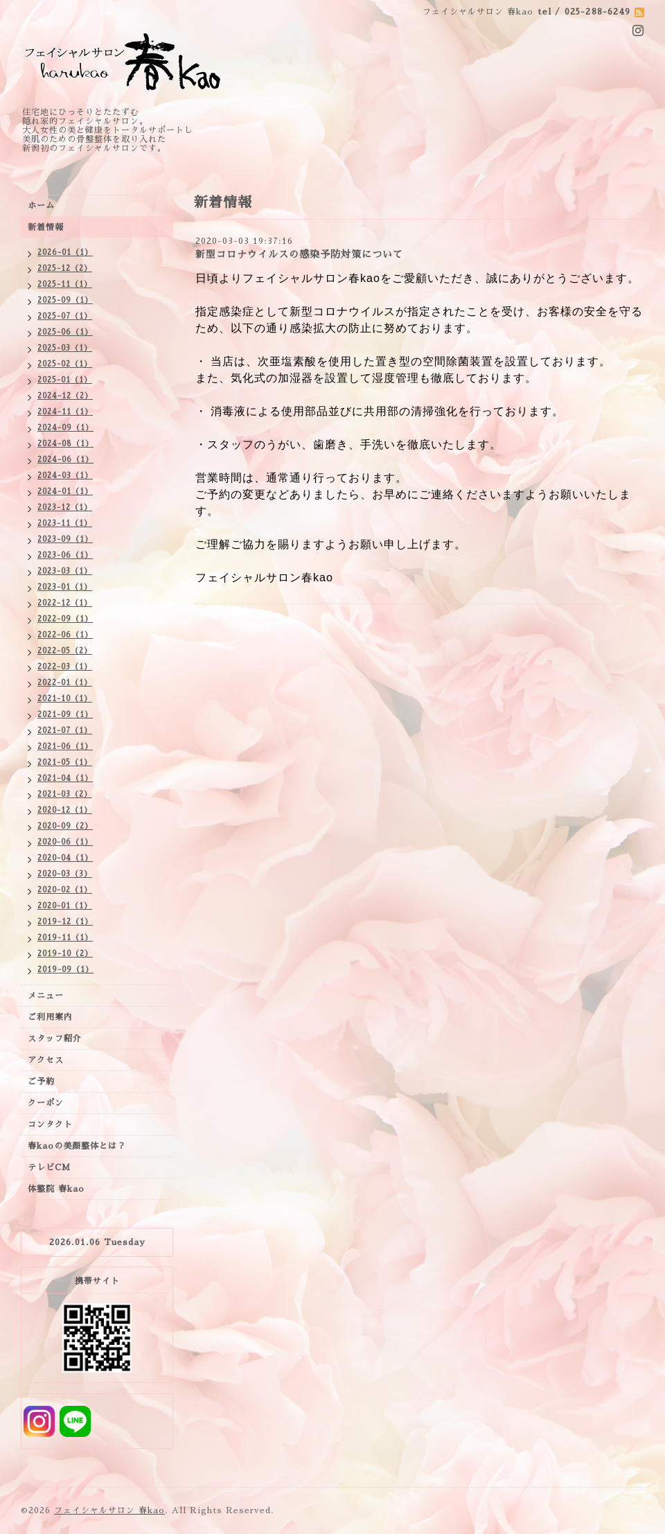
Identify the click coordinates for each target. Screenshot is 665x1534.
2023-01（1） (64, 587)
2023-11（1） (64, 523)
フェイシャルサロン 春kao (109, 1510)
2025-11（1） (64, 284)
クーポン (46, 1103)
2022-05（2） (64, 651)
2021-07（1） (64, 730)
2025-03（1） (64, 348)
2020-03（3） (64, 874)
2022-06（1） (65, 635)
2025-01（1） (64, 380)
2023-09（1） (65, 539)
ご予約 (41, 1081)
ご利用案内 (50, 1017)
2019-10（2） (65, 954)
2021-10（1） (64, 699)
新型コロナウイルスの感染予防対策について (299, 254)
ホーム (41, 206)
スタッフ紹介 (55, 1038)
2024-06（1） (65, 460)
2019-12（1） (65, 922)
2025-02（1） (64, 364)
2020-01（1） (64, 906)
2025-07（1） (64, 316)
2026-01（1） (65, 252)
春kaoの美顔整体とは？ (77, 1146)
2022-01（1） (64, 683)
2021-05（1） (64, 762)
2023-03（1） (64, 571)
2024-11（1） (65, 412)
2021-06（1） (65, 746)
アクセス (46, 1060)
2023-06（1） (65, 555)
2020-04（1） (65, 858)
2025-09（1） (65, 300)
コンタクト (50, 1124)
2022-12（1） (64, 603)
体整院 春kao (56, 1189)
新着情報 (46, 227)
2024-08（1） (65, 444)
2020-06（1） (65, 842)
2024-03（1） (65, 475)
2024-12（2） (65, 396)
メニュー (46, 995)
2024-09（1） (65, 428)
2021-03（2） (64, 794)
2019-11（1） (65, 938)
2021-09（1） (65, 714)
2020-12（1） (64, 810)
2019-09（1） (65, 969)
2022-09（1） (65, 619)
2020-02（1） (64, 890)
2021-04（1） (65, 778)
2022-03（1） (64, 667)
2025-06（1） (65, 332)
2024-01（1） (65, 491)
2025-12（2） (64, 268)
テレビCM (49, 1167)
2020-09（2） (65, 826)
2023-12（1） (64, 507)
